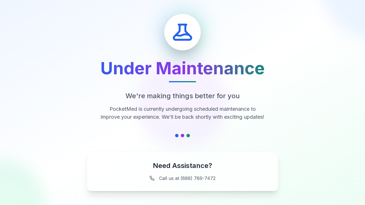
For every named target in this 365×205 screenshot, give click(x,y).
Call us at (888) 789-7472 (182, 178)
